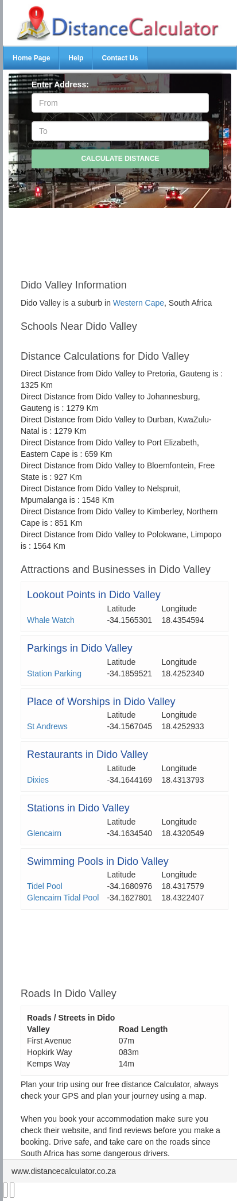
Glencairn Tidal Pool (63, 897)
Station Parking (54, 673)
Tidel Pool (45, 886)
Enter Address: (60, 84)
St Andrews (47, 726)
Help (75, 58)
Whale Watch (51, 620)
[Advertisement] (124, 238)
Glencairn (44, 833)
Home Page (31, 58)
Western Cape (138, 302)
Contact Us (120, 58)
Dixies (38, 779)
